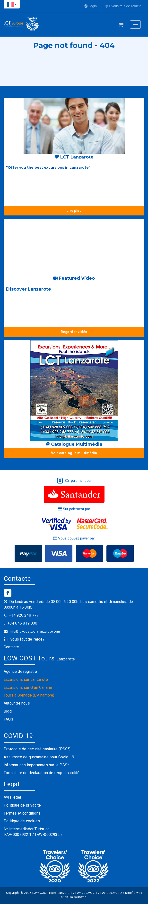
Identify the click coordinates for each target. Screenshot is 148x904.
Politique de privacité (22, 805)
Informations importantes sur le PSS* (36, 765)
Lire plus (74, 211)
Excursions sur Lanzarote (26, 679)
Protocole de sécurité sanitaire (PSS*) (37, 749)
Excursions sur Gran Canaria (28, 687)
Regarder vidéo (74, 332)
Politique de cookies (22, 821)
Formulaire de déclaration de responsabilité (42, 772)
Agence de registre (20, 671)
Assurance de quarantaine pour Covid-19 (39, 757)
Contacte (11, 647)
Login (90, 6)
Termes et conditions (22, 813)
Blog (8, 711)
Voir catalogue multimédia (74, 453)
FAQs (8, 719)
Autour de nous (17, 703)
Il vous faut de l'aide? (123, 6)
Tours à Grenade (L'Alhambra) (29, 695)
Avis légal (12, 797)
